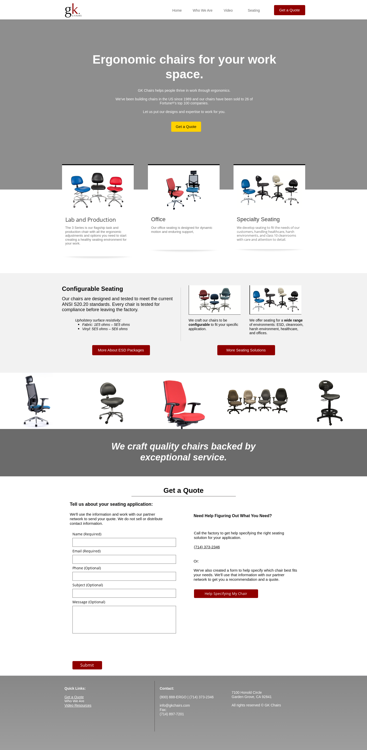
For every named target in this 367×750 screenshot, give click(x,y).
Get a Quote (74, 697)
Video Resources (78, 705)
